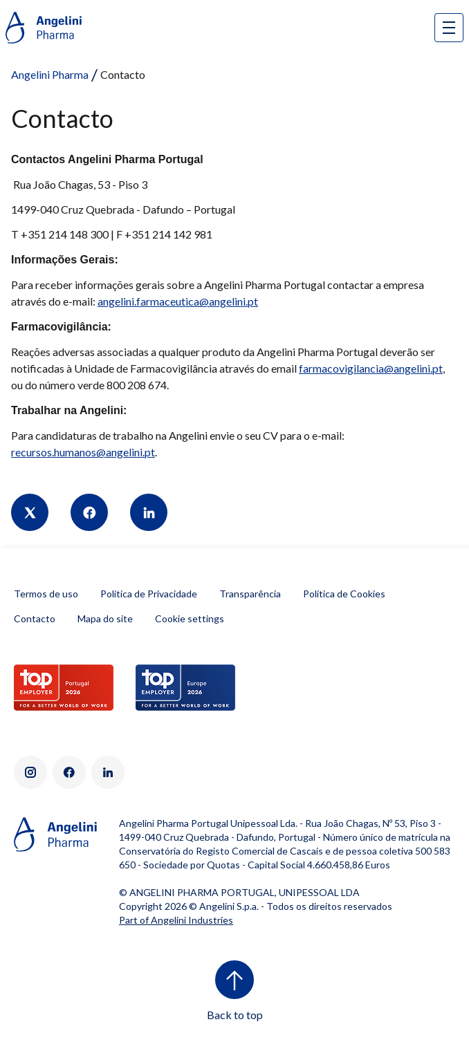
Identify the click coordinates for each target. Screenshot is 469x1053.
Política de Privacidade (148, 593)
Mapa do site (105, 618)
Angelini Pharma (50, 74)
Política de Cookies (344, 593)
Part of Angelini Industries (176, 920)
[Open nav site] (448, 27)
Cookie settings (189, 618)
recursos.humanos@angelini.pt (83, 451)
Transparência (250, 593)
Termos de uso (46, 593)
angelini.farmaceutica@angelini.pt (178, 301)
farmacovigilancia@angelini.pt (371, 368)
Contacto (34, 618)
